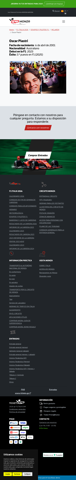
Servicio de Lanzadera (17, 303)
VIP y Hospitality (45, 200)
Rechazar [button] (17, 474)
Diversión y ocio (45, 276)
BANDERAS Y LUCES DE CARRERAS (22, 220)
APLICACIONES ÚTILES (18, 317)
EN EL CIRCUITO (15, 313)
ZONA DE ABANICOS (47, 216)
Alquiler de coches (16, 286)
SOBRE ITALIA (44, 265)
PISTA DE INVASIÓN (46, 213)
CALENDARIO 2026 (16, 196)
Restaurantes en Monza (48, 273)
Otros (11, 382)
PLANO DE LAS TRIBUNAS (49, 226)
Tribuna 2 (12, 378)
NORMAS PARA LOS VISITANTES (51, 203)
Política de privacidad (17, 412)
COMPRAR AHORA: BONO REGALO (22, 327)
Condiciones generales (17, 409)
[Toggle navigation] (64, 21)
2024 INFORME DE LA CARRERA (21, 238)
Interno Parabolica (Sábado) (19, 365)
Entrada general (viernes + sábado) (22, 354)
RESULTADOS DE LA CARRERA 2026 (23, 224)
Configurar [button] (27, 474)
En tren (12, 279)
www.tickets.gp (23, 393)
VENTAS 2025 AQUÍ (16, 241)
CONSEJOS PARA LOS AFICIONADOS (22, 206)
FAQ (23, 389)
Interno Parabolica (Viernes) (19, 361)
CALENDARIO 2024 (16, 245)
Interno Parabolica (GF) (18, 358)
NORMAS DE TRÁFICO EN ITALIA (22, 306)
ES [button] (64, 11)
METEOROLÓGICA (16, 213)
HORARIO (13, 209)
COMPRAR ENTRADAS (54, 4)
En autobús (13, 282)
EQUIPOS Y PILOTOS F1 (40, 30)
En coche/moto (15, 272)
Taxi (10, 299)
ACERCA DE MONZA (46, 269)
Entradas (53, 389)
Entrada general (15, 344)
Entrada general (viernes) (18, 347)
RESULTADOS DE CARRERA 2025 (21, 234)
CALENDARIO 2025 (16, 231)
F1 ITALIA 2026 (22, 30)
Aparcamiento (14, 296)
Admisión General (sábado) (19, 351)
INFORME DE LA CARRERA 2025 (21, 227)
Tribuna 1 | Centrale (16, 375)
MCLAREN (55, 30)
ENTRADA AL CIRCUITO (48, 196)
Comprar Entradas (38, 155)
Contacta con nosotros (38, 127)
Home (11, 30)
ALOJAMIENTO (14, 310)
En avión (12, 275)
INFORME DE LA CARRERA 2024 (21, 248)
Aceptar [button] (7, 474)
